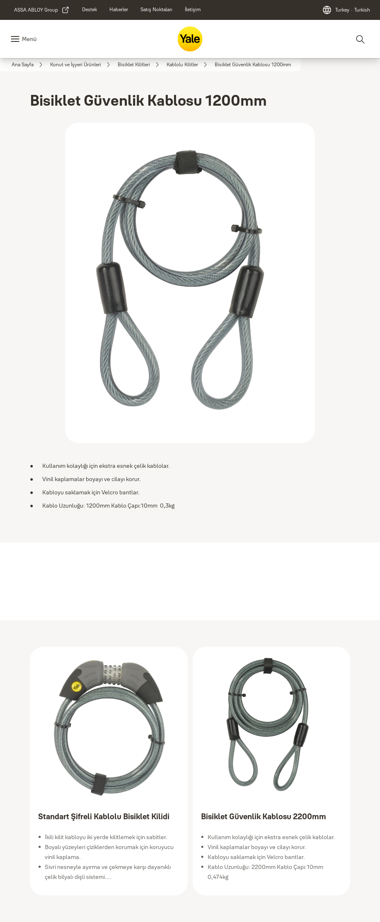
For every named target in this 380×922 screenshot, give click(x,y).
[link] (42, 10)
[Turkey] (346, 10)
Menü (29, 39)
